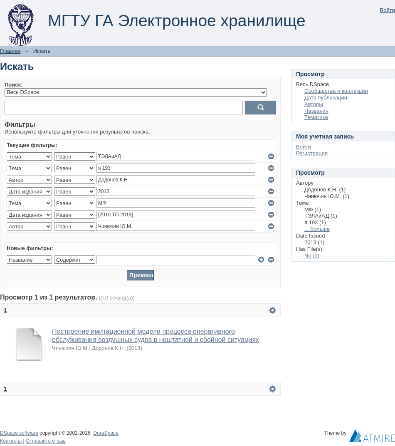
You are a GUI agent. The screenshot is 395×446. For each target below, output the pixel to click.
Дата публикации (325, 97)
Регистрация (312, 153)
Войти (387, 10)
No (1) (311, 256)
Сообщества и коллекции (336, 91)
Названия (316, 111)
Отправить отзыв (46, 441)
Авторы (313, 104)
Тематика (316, 117)
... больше (317, 229)
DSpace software (19, 433)
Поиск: (13, 85)
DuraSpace (105, 433)
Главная (10, 51)
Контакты (11, 441)
